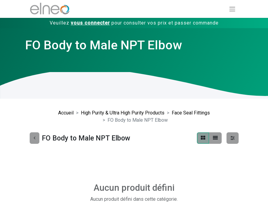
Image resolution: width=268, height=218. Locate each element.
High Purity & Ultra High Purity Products (122, 113)
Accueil (66, 113)
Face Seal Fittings (191, 113)
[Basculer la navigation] (232, 8)
